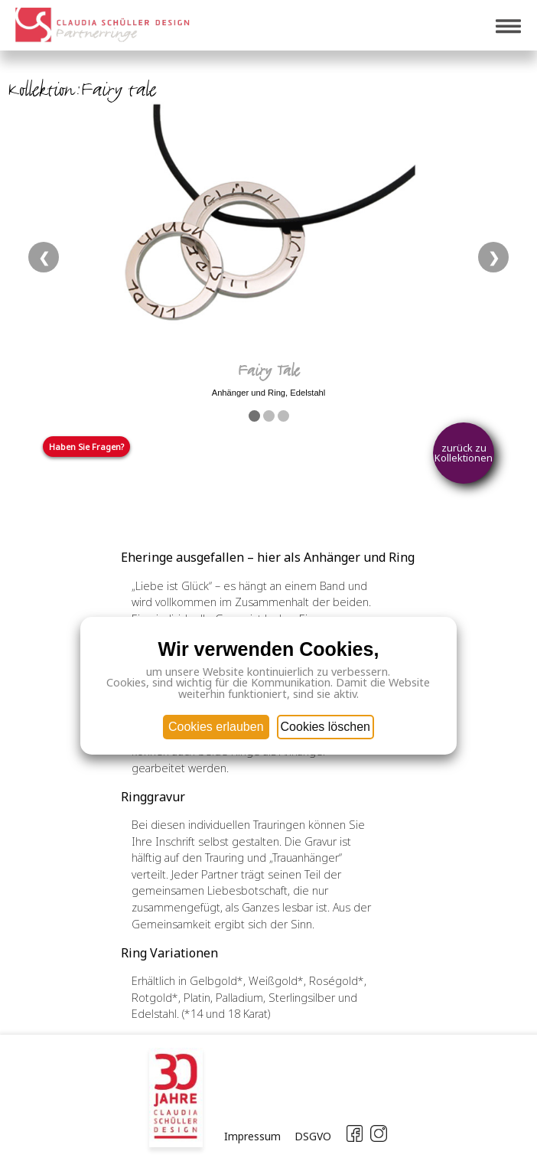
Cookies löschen (325, 726)
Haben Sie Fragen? (86, 446)
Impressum (252, 1136)
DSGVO (313, 1136)
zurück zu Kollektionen (463, 453)
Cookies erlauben (216, 726)
